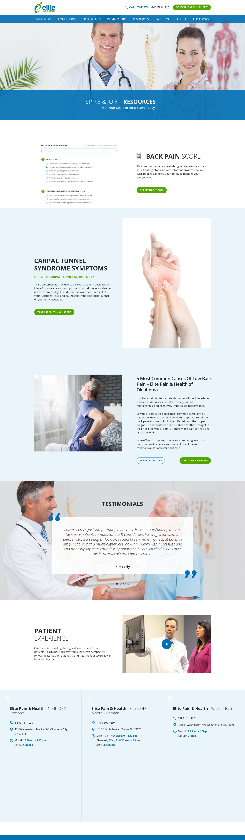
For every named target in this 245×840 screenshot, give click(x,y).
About (182, 19)
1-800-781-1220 (159, 7)
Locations (201, 19)
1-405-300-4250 (105, 722)
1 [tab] (117, 584)
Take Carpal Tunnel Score (54, 312)
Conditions (67, 19)
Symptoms (44, 19)
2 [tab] (121, 584)
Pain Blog (162, 19)
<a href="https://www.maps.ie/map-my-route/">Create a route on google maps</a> (204, 789)
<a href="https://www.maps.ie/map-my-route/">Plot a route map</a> (41, 789)
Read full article (151, 460)
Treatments (91, 19)
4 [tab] (128, 584)
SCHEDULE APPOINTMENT (192, 7)
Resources (141, 19)
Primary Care (116, 19)
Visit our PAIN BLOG (195, 460)
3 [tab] (124, 584)
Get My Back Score (152, 190)
